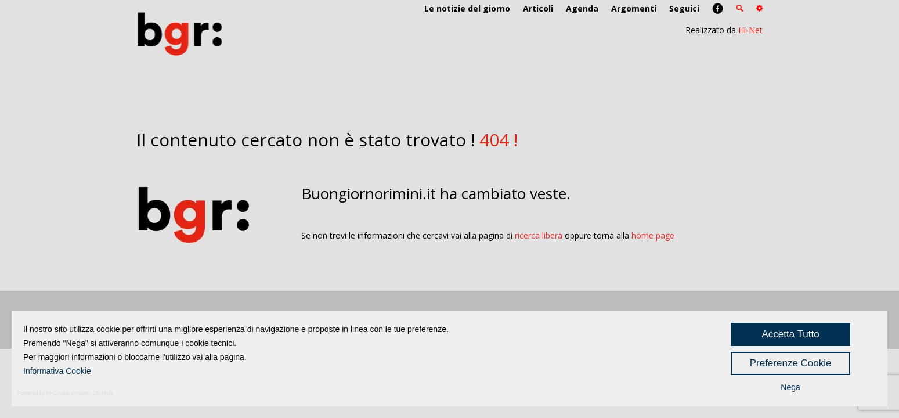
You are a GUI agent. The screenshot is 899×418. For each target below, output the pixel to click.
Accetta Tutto (790, 334)
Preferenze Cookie (791, 363)
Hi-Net (750, 29)
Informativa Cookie (57, 371)
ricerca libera (538, 235)
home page (652, 235)
